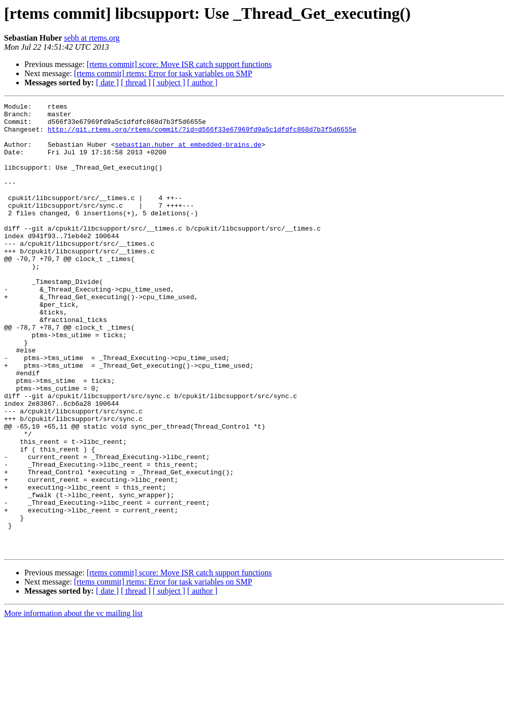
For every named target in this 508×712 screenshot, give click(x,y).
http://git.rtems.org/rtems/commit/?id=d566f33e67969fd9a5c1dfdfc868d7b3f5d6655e (202, 135)
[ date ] (107, 82)
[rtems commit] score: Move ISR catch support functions (179, 64)
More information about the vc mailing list (73, 703)
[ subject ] (169, 82)
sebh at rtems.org (91, 38)
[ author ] (202, 82)
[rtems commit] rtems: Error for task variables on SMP (163, 73)
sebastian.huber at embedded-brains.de (188, 153)
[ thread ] (136, 82)
